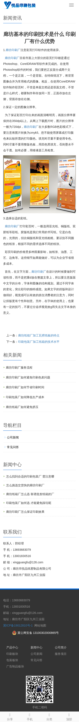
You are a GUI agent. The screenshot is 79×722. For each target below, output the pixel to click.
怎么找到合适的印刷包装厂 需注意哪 (30, 476)
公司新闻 (13, 437)
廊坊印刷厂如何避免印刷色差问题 (28, 377)
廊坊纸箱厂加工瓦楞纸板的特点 (38, 335)
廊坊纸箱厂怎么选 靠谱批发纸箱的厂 (30, 494)
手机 (30, 716)
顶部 (69, 716)
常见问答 (13, 447)
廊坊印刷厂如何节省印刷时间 (25, 387)
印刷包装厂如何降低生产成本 (25, 397)
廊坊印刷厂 (13, 50)
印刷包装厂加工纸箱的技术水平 (38, 341)
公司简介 (61, 647)
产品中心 (12, 647)
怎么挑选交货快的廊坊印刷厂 (25, 485)
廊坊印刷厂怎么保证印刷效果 (25, 511)
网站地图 (40, 625)
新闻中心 (36, 647)
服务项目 (61, 653)
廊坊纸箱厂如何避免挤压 (22, 407)
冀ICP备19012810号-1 (18, 625)
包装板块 (12, 660)
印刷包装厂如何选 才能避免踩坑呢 (28, 503)
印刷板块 (12, 653)
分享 (10, 716)
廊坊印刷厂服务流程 (19, 367)
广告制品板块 (15, 666)
